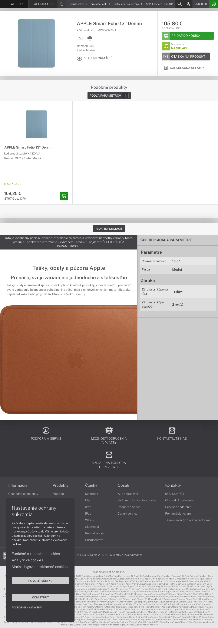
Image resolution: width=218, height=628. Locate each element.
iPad (88, 507)
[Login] (188, 4)
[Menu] (14, 4)
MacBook (59, 493)
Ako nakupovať (128, 493)
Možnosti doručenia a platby (137, 500)
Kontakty (173, 485)
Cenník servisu (128, 513)
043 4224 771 (174, 493)
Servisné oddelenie (178, 507)
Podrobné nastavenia (27, 607)
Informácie (17, 485)
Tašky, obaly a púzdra (127, 4)
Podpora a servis (129, 507)
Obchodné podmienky (23, 493)
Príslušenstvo (78, 4)
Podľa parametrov (109, 95)
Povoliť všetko (40, 580)
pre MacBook (100, 4)
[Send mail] (81, 38)
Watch (89, 520)
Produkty (61, 485)
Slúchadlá (92, 526)
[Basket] (213, 4)
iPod (88, 513)
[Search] (179, 4)
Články (91, 485)
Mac (88, 500)
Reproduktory (94, 533)
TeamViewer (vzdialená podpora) (187, 520)
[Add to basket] (188, 36)
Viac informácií (109, 228)
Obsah (123, 485)
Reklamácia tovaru (178, 513)
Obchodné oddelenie (179, 500)
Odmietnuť (40, 597)
